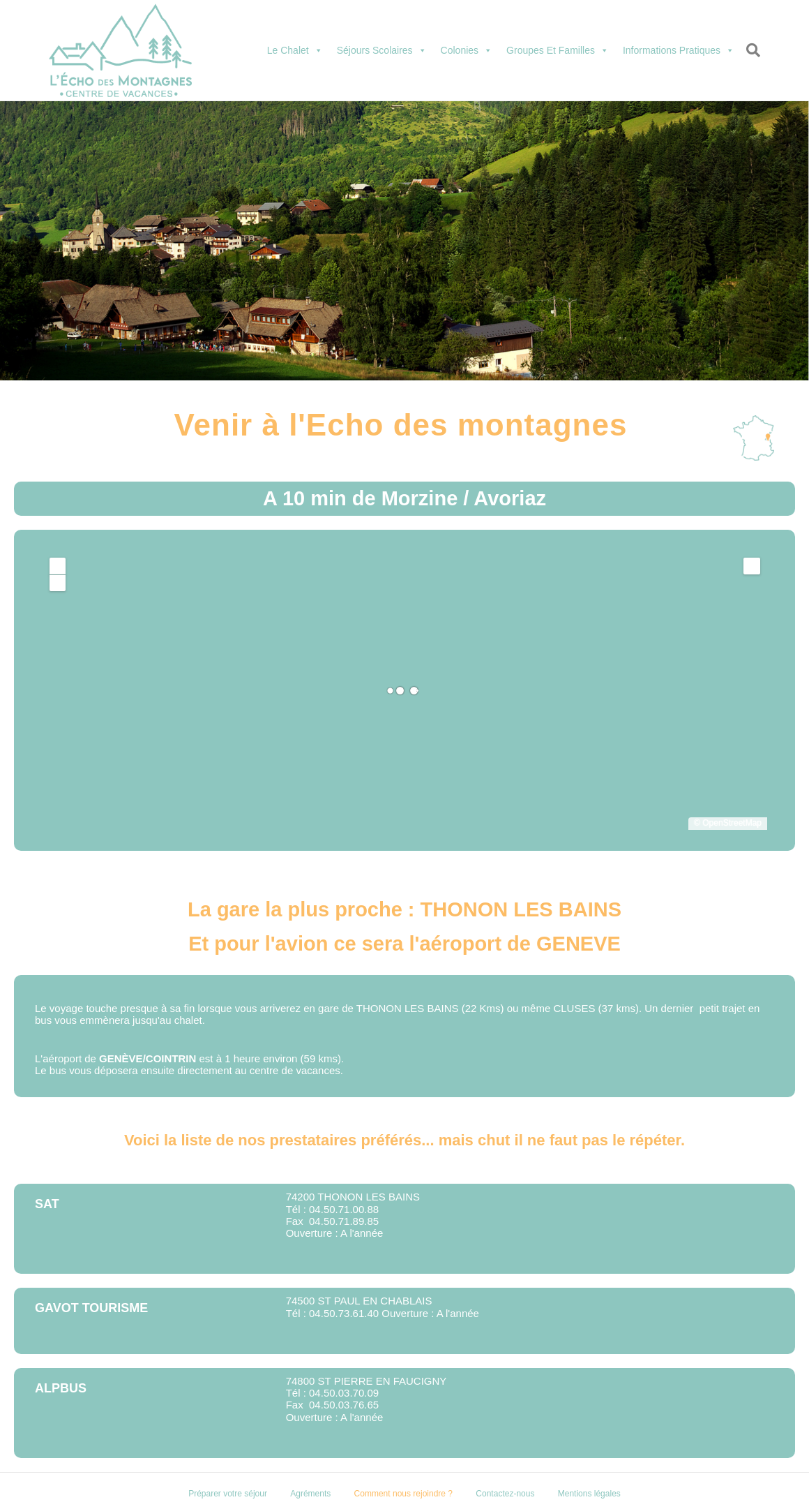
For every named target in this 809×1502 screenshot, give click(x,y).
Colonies (466, 50)
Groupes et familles (557, 50)
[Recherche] (750, 50)
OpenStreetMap (732, 823)
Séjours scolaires (382, 50)
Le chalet (295, 50)
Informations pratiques (678, 50)
